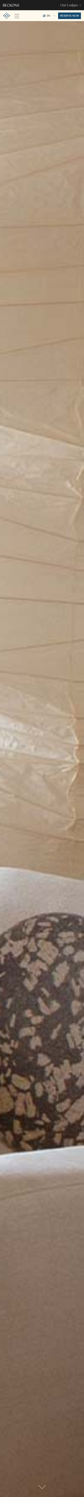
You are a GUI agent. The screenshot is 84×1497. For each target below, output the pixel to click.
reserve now (69, 15)
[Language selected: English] (49, 15)
